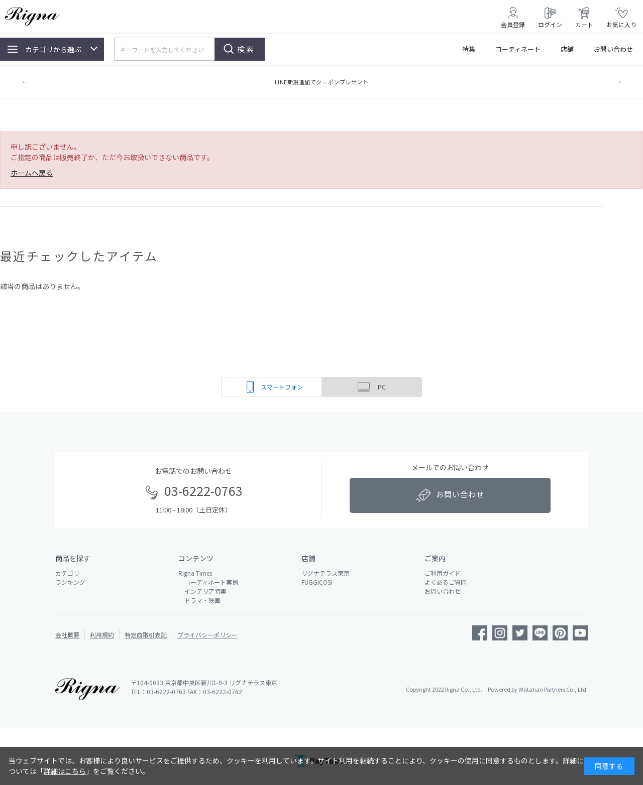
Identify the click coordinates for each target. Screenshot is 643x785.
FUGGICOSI (317, 582)
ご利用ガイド (442, 573)
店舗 (567, 49)
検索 (246, 49)
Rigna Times (195, 573)
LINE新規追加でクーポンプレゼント (322, 82)
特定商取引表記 (146, 634)
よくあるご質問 (445, 582)
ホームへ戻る (32, 173)
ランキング (70, 582)
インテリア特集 (202, 591)
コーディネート (518, 49)
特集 (468, 49)
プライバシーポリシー (207, 634)
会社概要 (67, 634)
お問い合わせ (613, 49)
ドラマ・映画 (199, 600)
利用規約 (102, 634)
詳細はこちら (65, 771)
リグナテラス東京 (325, 573)
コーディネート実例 (208, 582)
